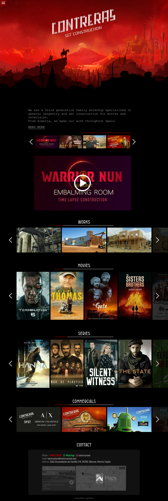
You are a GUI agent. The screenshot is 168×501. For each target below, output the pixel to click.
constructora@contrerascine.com (62, 458)
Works (84, 222)
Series (84, 333)
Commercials (84, 401)
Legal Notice (89, 498)
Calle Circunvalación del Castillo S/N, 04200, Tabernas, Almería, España (80, 461)
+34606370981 (55, 455)
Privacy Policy (79, 498)
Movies (84, 265)
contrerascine (83, 455)
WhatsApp (69, 455)
